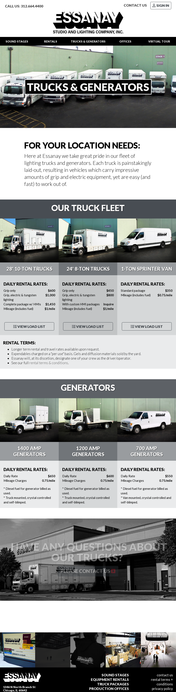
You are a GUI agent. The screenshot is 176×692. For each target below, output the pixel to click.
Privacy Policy (162, 688)
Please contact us (88, 571)
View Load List (29, 326)
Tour (159, 41)
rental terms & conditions (48, 363)
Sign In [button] (160, 5)
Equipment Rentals (110, 679)
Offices (125, 41)
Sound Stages (115, 675)
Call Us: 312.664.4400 (24, 6)
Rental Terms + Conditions (162, 681)
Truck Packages (113, 684)
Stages (17, 41)
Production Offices (109, 688)
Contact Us (135, 5)
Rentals (50, 41)
